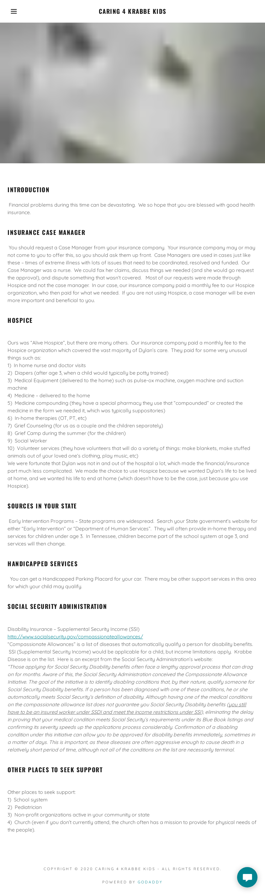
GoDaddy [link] (150, 882)
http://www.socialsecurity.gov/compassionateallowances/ (75, 636)
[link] (132, 12)
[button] (13, 11)
